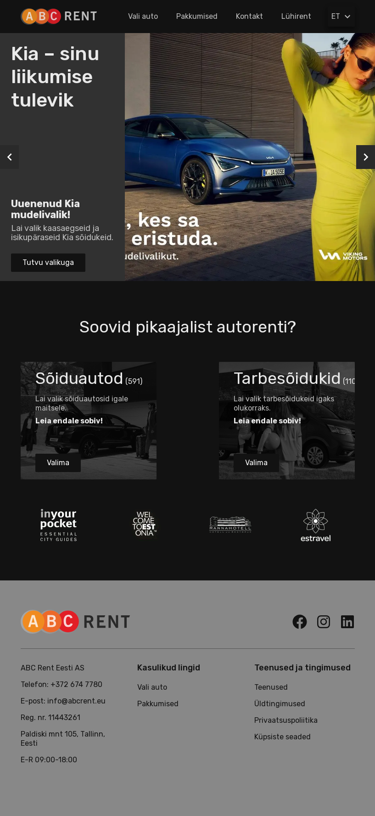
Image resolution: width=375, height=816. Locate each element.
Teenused (271, 687)
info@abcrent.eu (76, 701)
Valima (58, 462)
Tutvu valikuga (48, 262)
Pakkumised (197, 16)
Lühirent (296, 16)
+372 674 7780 (76, 684)
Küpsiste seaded (282, 736)
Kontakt (249, 16)
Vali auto (143, 16)
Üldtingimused (279, 703)
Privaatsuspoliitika (286, 720)
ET (342, 16)
